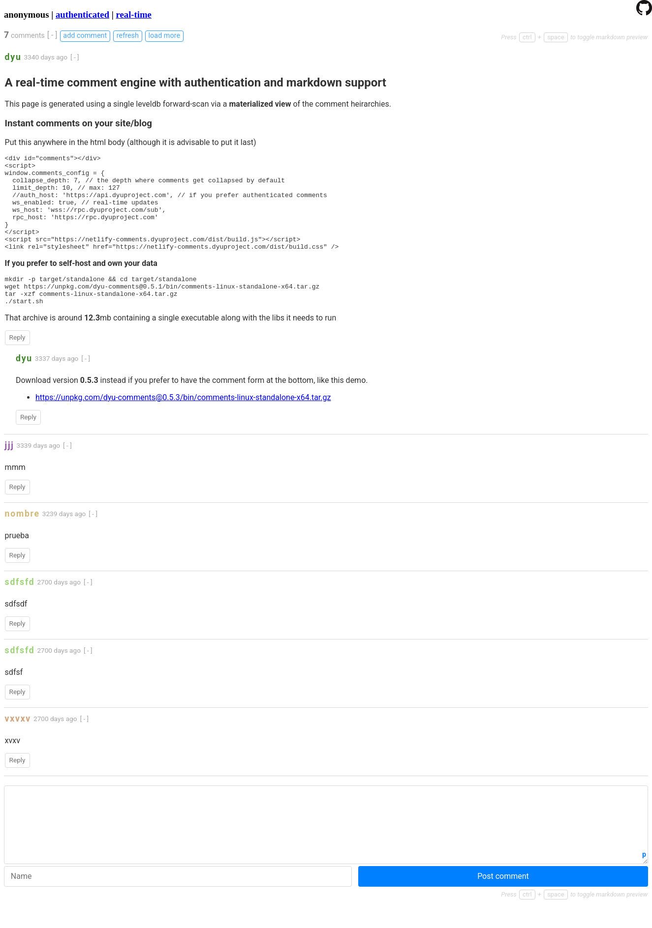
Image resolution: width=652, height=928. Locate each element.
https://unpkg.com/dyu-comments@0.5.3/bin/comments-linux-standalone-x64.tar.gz (183, 422)
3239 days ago (64, 539)
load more (164, 35)
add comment (85, 35)
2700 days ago (59, 607)
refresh (128, 35)
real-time (134, 14)
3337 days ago (57, 383)
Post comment (503, 901)
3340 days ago (45, 57)
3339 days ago (39, 470)
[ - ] (52, 35)
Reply (17, 362)
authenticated (82, 14)
